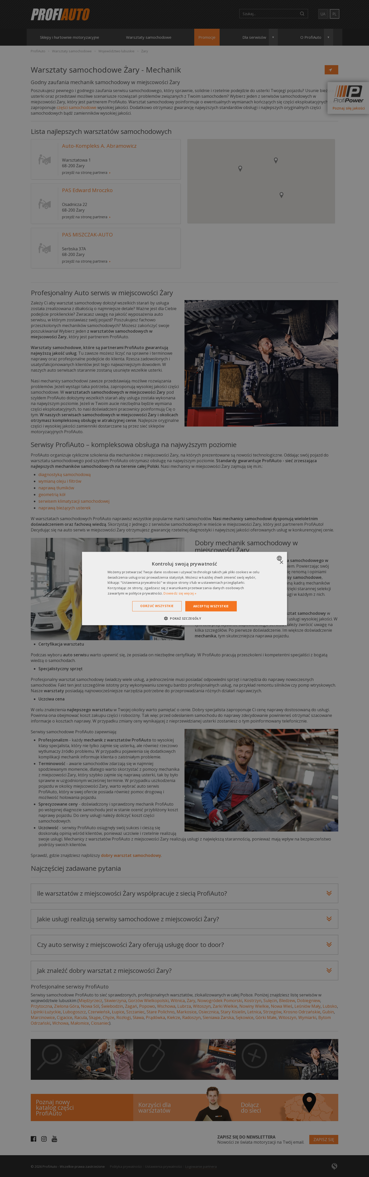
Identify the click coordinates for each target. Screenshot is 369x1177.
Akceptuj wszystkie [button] (211, 606)
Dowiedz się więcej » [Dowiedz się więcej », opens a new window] (179, 593)
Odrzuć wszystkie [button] (156, 606)
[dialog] (184, 588)
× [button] (281, 562)
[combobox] (280, 558)
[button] (184, 618)
